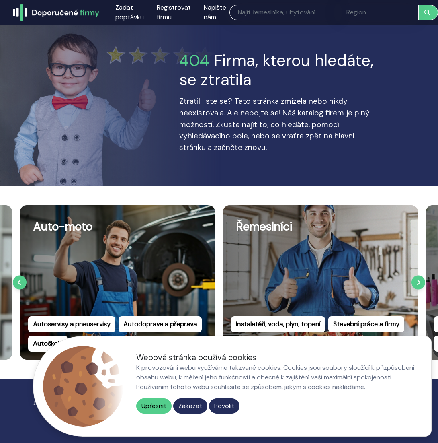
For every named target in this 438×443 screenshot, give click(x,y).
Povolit (224, 406)
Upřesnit (153, 406)
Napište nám (215, 12)
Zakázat (190, 406)
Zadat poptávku (129, 12)
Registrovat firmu (174, 12)
